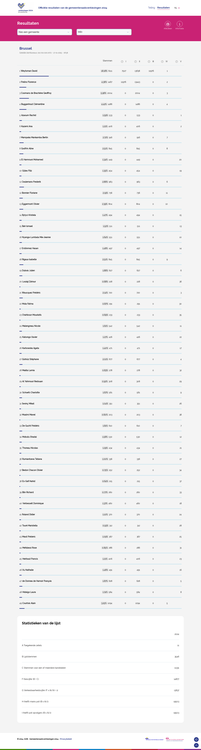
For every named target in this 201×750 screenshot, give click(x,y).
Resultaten (163, 7)
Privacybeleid (66, 739)
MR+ (103, 32)
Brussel (25, 48)
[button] (178, 8)
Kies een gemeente (44, 32)
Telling (151, 7)
